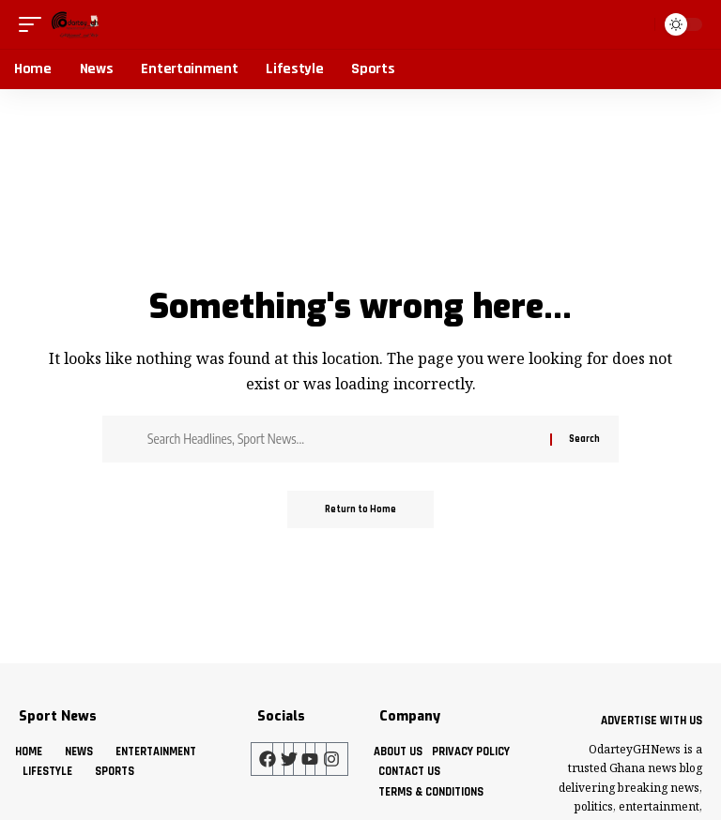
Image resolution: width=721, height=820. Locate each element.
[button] (35, 24)
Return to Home (360, 509)
